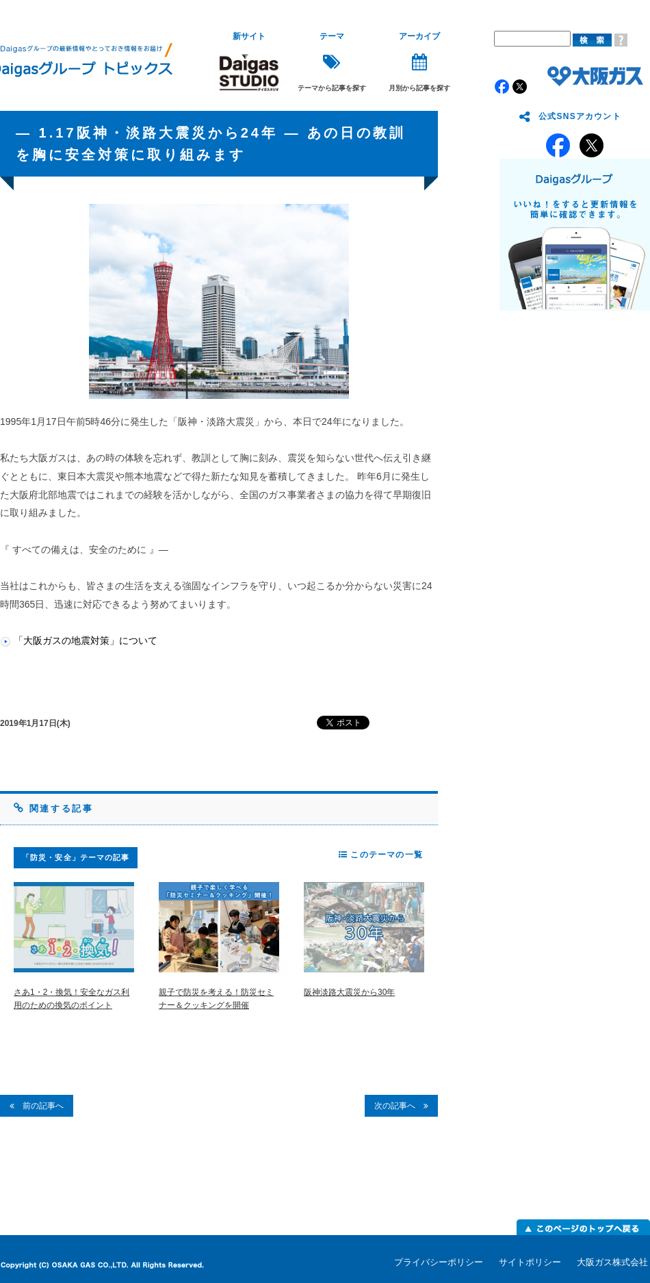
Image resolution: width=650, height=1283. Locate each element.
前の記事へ (37, 1106)
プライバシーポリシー (438, 1262)
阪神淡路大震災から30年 (349, 992)
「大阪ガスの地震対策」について (85, 640)
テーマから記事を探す (331, 62)
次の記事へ (401, 1106)
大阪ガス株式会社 (612, 1262)
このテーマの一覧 (381, 854)
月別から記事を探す (419, 62)
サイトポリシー (530, 1262)
